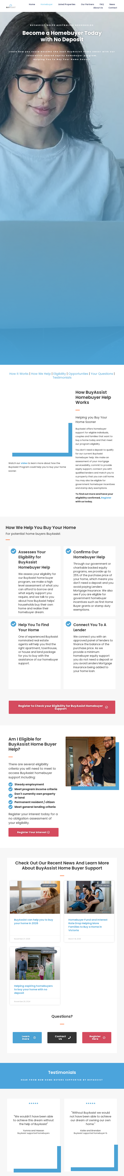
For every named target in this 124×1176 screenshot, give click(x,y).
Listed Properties (66, 4)
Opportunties (78, 374)
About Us (98, 7)
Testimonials (62, 377)
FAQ (102, 4)
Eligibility (59, 374)
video (24, 463)
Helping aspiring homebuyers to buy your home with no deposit (33, 989)
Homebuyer (47, 4)
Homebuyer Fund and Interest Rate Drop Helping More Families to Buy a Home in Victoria (87, 925)
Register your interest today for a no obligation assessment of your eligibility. (33, 818)
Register (106, 497)
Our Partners (87, 4)
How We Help (41, 374)
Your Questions (102, 374)
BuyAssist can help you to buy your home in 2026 (33, 921)
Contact (112, 7)
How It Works (18, 374)
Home (32, 4)
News (112, 4)
